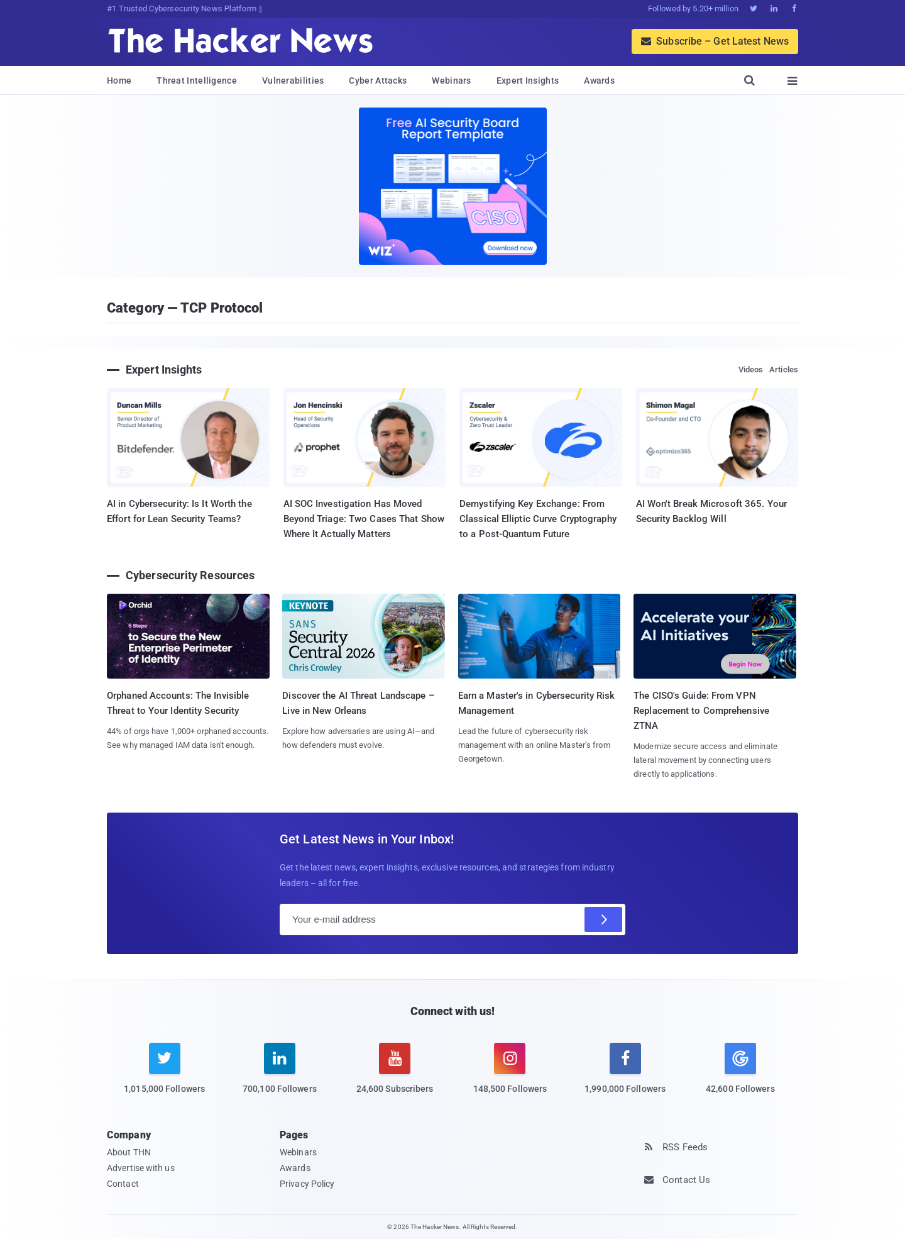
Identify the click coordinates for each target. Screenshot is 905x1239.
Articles (783, 369)
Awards (599, 80)
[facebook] (625, 1076)
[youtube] (395, 1076)
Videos (751, 369)
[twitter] (164, 1076)
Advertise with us (141, 1168)
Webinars (451, 80)
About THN (129, 1152)
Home (119, 80)
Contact (123, 1184)
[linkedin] (279, 1076)
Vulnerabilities (293, 80)
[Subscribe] (603, 919)
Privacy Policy (307, 1184)
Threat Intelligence (196, 80)
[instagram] (510, 1076)
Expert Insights (527, 80)
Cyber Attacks (378, 80)
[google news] (740, 1070)
